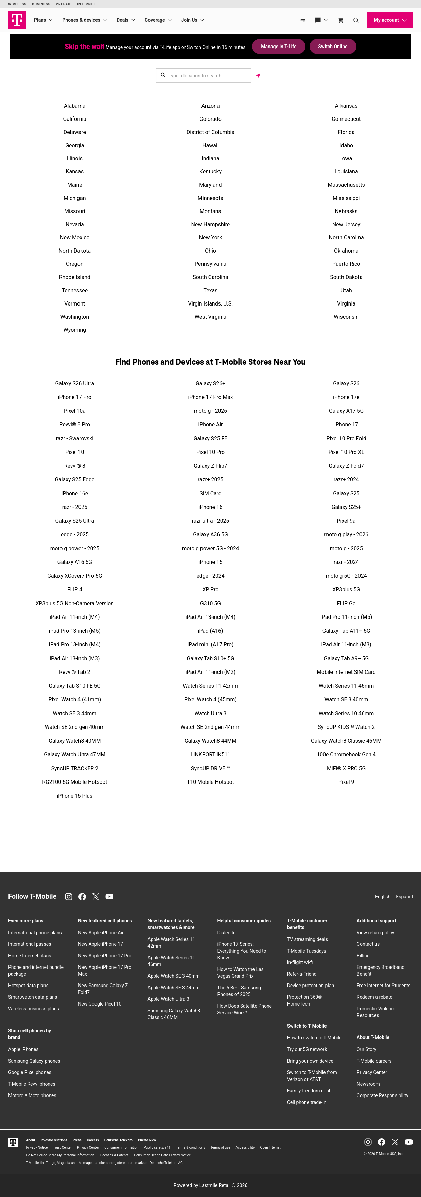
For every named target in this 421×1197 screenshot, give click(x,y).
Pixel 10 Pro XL (346, 452)
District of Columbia (210, 132)
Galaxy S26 (346, 383)
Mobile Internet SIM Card (346, 672)
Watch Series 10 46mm (346, 713)
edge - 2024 (210, 576)
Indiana (210, 158)
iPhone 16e (75, 493)
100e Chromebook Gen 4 (346, 754)
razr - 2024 (346, 562)
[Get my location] (258, 75)
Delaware (75, 132)
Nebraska (346, 211)
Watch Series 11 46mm (346, 686)
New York (210, 237)
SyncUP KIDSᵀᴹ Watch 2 (346, 727)
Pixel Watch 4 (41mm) (74, 699)
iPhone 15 (210, 562)
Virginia (346, 303)
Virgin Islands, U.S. (210, 303)
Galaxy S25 (346, 493)
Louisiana (346, 171)
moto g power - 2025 (74, 548)
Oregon (75, 264)
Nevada (75, 224)
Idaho (346, 145)
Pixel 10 (74, 452)
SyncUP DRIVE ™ (210, 768)
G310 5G (210, 603)
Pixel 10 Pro (210, 452)
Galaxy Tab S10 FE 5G (75, 686)
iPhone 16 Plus (75, 796)
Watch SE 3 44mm (75, 713)
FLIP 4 (74, 589)
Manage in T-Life (278, 46)
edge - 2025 (75, 534)
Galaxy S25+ (346, 507)
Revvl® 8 (74, 466)
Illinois (75, 158)
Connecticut (346, 119)
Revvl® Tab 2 (74, 672)
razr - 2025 (74, 507)
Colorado (210, 119)
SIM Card (210, 493)
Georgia (74, 145)
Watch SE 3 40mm (346, 699)
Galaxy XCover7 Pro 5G (74, 576)
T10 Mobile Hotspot (210, 782)
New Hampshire (210, 224)
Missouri (74, 211)
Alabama (74, 106)
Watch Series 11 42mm (210, 686)
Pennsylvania (211, 264)
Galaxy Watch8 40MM (75, 741)
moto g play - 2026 (346, 534)
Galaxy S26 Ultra (74, 383)
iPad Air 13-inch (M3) (75, 658)
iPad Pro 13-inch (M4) (75, 644)
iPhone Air (210, 424)
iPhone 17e (346, 397)
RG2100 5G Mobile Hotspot (74, 782)
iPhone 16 (210, 507)
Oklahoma (346, 250)
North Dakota (74, 250)
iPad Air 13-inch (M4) (210, 617)
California (74, 119)
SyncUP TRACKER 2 (74, 768)
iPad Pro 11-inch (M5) (346, 617)
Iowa (346, 158)
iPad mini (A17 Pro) (211, 644)
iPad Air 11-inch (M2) (210, 672)
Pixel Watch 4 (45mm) (210, 699)
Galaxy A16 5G (74, 562)
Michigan (75, 198)
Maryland (210, 185)
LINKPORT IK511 (210, 754)
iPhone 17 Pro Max (210, 397)
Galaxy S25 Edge (74, 479)
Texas (210, 290)
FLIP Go (346, 603)
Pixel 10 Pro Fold (346, 438)
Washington (74, 317)
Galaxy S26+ (210, 383)
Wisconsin (346, 317)
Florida (346, 132)
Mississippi (346, 198)
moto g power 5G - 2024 (210, 548)
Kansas (75, 171)
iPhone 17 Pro (74, 397)
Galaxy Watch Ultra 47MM (74, 754)
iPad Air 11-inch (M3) (346, 644)
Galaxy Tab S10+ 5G (210, 658)
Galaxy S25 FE (210, 438)
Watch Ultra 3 (211, 713)
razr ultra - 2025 (210, 521)
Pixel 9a (346, 521)
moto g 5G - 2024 (346, 576)
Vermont (74, 303)
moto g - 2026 (210, 411)
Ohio (210, 250)
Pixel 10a (75, 411)
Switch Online (333, 46)
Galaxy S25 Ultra (74, 521)
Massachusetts (346, 185)
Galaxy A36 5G (210, 534)
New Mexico (75, 237)
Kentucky (210, 171)
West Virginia (211, 317)
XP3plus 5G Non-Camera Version (75, 603)
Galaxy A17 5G (346, 411)
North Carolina (346, 237)
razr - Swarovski (74, 438)
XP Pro (211, 589)
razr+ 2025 (210, 479)
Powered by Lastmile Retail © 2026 (210, 1185)
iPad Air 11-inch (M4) (75, 617)
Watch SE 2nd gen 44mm (211, 727)
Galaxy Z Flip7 (210, 466)
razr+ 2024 (346, 479)
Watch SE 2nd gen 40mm (75, 727)
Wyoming (75, 330)
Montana (210, 211)
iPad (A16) (210, 631)
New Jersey (346, 224)
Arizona (210, 106)
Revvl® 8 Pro (74, 424)
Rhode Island (74, 277)
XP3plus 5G (346, 589)
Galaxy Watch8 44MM (210, 741)
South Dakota (346, 277)
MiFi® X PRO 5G (346, 768)
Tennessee (75, 290)
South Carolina (210, 277)
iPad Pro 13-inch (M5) (75, 631)
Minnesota (210, 198)
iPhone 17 (346, 424)
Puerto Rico (346, 264)
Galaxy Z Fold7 (346, 466)
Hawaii (210, 145)
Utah (346, 290)
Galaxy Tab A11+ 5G (346, 631)
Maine (74, 185)
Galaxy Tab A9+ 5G (346, 658)
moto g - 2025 (346, 548)
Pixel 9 (346, 782)
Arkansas (346, 106)
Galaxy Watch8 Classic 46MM (346, 741)
